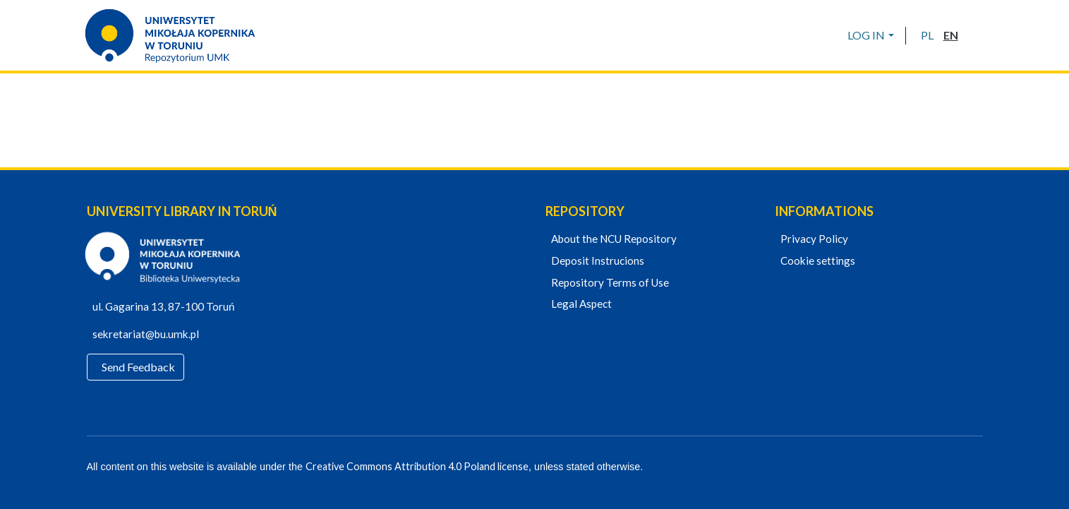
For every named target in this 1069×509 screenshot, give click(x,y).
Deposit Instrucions (596, 261)
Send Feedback (139, 367)
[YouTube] (953, 467)
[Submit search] (974, 35)
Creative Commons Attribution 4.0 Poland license (412, 467)
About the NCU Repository (612, 239)
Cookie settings (816, 261)
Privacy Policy (813, 239)
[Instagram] (977, 467)
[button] (927, 35)
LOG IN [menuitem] (866, 35)
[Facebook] (928, 467)
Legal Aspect (580, 304)
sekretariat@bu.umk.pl (151, 334)
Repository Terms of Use (608, 283)
